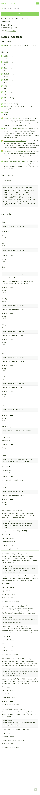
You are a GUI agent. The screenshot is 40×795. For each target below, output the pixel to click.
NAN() (6, 80)
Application (15, 28)
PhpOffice (4, 19)
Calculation (26, 19)
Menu (20, 14)
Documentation (8, 3)
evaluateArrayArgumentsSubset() (15, 141)
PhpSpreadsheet (15, 19)
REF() (5, 92)
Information (6, 22)
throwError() (8, 104)
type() (6, 106)
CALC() (6, 56)
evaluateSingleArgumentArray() (14, 161)
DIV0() (6, 62)
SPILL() (6, 98)
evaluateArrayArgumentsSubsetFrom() (17, 151)
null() (5, 86)
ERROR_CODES (9, 45)
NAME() (6, 74)
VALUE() (6, 112)
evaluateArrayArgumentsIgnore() (15, 128)
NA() (5, 68)
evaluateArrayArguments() (13, 118)
